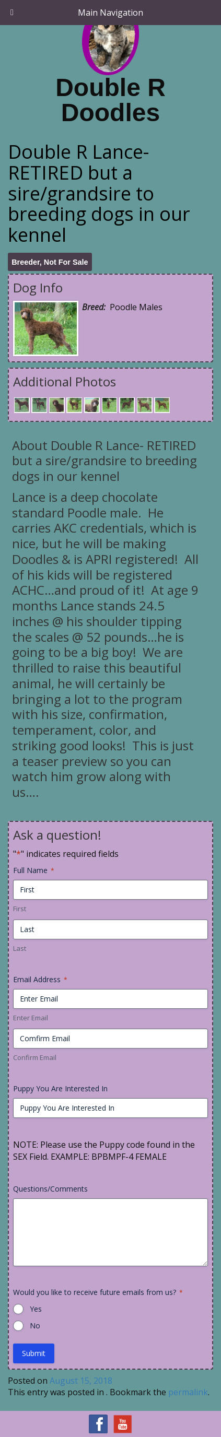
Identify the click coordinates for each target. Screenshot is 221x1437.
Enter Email (30, 1017)
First (19, 908)
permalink (188, 1392)
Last (19, 948)
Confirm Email (34, 1057)
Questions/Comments (50, 1189)
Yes (36, 1309)
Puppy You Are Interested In (60, 1088)
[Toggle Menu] (12, 12)
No (35, 1325)
